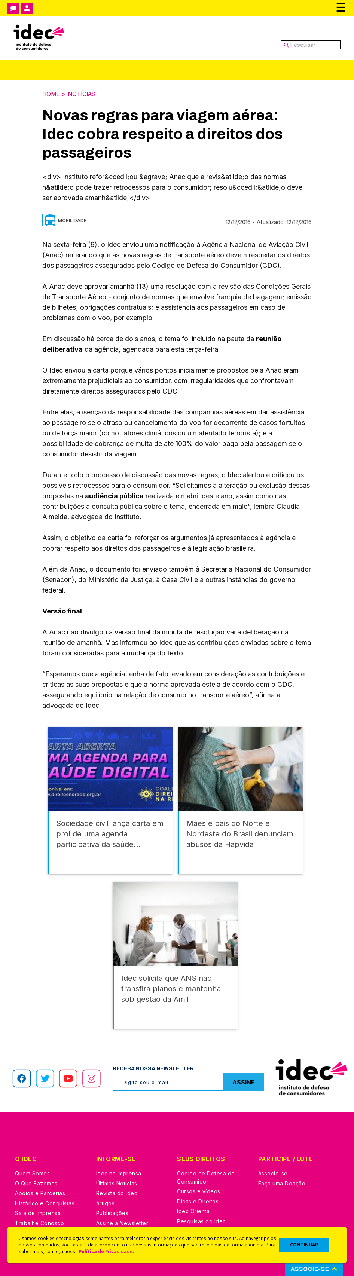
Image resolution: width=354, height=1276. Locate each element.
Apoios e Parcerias (40, 1171)
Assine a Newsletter (122, 1200)
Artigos (105, 1181)
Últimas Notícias (116, 1161)
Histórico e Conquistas (44, 1181)
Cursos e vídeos (198, 1169)
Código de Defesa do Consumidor (206, 1155)
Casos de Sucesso (201, 1218)
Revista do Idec (117, 1171)
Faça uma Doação (282, 1161)
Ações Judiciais (198, 1208)
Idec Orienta (193, 1188)
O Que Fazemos (36, 1161)
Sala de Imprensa (38, 1190)
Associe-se (273, 1151)
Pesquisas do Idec (201, 1199)
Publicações (112, 1190)
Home (51, 94)
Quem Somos (32, 1151)
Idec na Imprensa (118, 1151)
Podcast (107, 1210)
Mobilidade (72, 220)
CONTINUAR (304, 1245)
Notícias (84, 94)
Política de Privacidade (106, 1251)
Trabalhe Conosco (39, 1200)
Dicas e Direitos (198, 1179)
